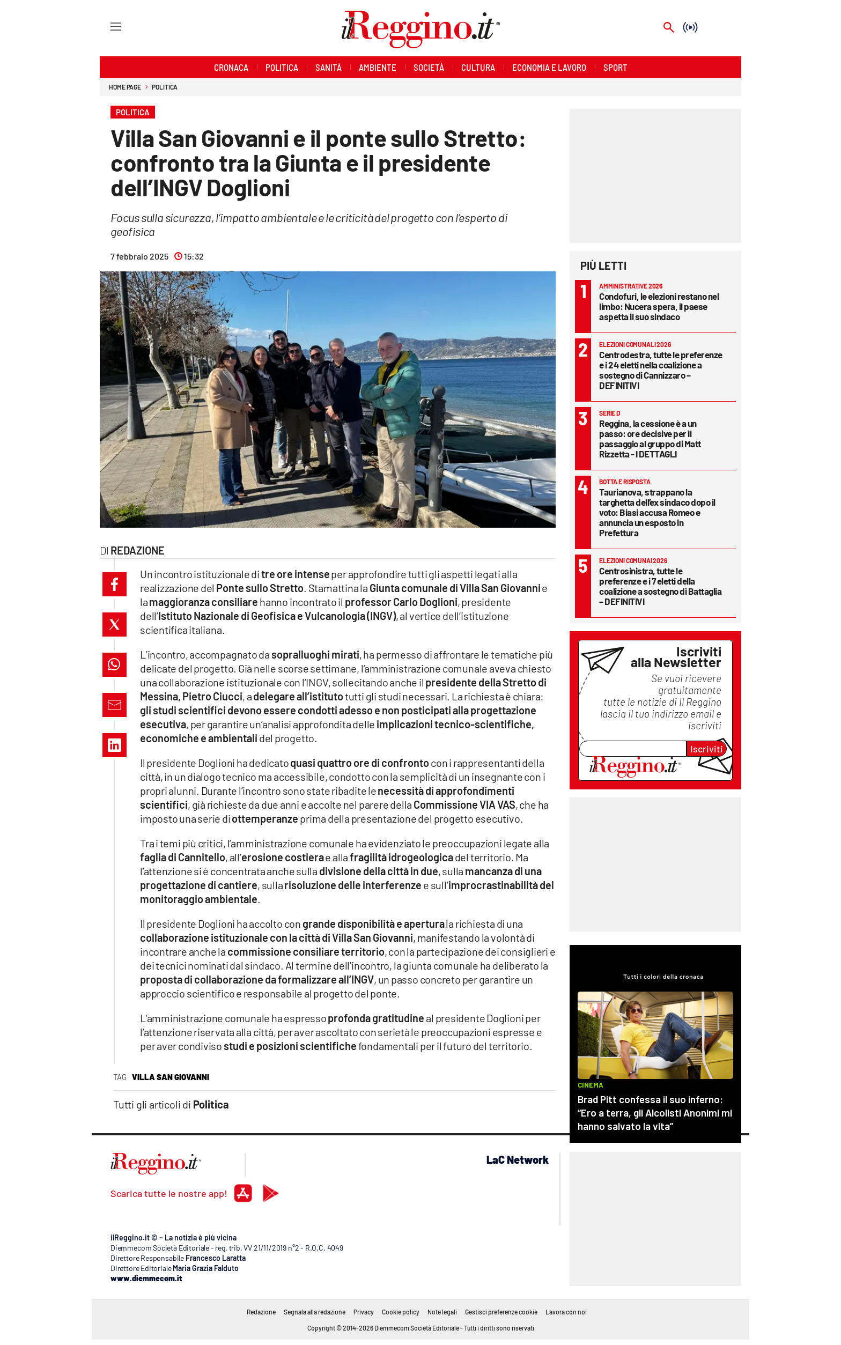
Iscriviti (706, 749)
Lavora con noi (566, 1312)
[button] (114, 584)
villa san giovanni (170, 1077)
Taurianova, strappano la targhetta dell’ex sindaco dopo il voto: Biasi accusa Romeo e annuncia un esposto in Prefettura (657, 512)
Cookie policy (400, 1312)
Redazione (261, 1312)
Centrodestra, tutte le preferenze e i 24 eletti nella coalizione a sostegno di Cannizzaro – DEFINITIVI (660, 369)
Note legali (442, 1312)
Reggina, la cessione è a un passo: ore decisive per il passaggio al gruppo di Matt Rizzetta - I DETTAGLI (650, 438)
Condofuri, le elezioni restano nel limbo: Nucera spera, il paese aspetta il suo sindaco (659, 306)
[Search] (668, 28)
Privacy (363, 1312)
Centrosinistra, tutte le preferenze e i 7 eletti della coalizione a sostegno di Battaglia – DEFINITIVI (660, 586)
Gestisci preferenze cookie (501, 1312)
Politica (165, 87)
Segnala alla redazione (314, 1312)
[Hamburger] (106, 26)
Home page (125, 87)
